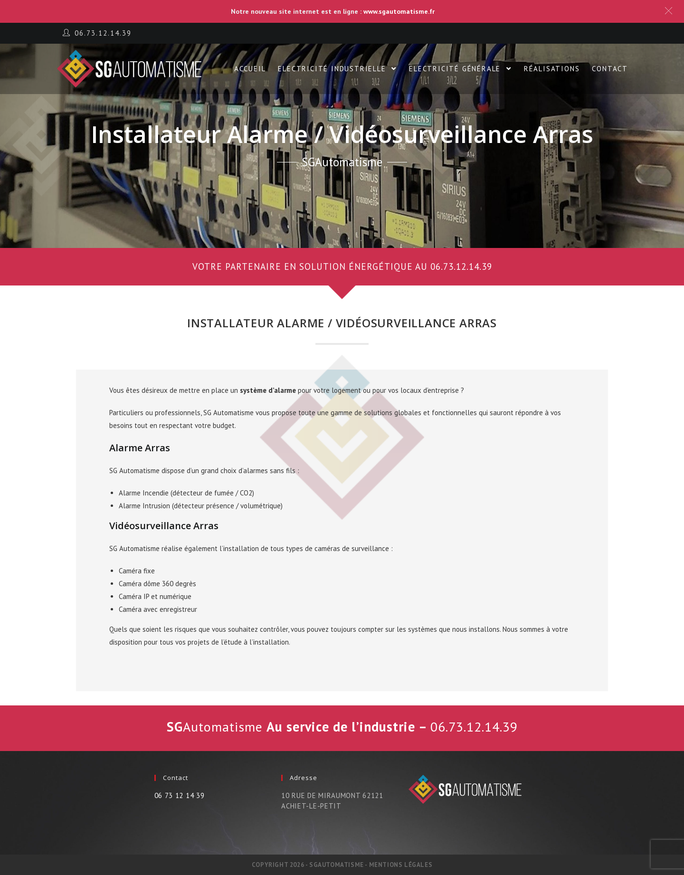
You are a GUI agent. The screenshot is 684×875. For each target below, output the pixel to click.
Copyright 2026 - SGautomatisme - (310, 865)
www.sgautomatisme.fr (399, 11)
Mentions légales (401, 865)
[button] (342, 266)
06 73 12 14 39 (179, 795)
